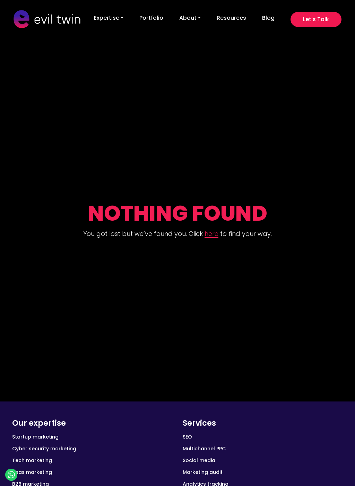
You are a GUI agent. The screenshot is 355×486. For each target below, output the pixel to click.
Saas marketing (32, 472)
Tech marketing (32, 460)
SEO (187, 436)
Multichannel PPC (204, 448)
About (188, 18)
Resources (231, 18)
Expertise (106, 18)
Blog (268, 18)
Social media (199, 460)
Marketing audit (203, 472)
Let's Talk (316, 19)
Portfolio (151, 18)
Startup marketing (35, 436)
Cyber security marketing (44, 448)
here (211, 233)
